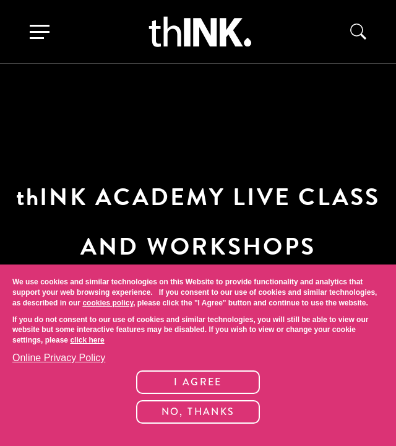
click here (87, 340)
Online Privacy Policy (58, 357)
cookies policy (107, 303)
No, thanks (198, 411)
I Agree (198, 382)
